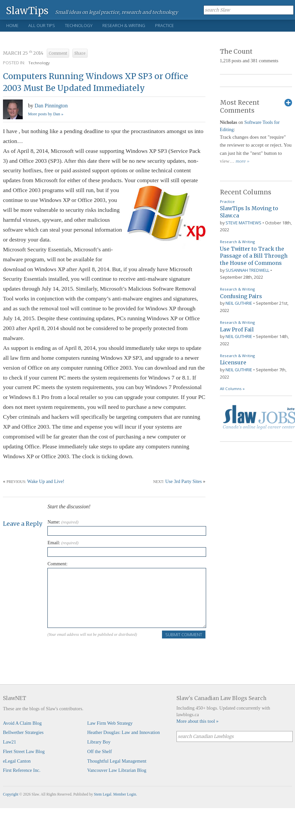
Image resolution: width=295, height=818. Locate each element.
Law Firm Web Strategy (110, 723)
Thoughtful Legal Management (117, 761)
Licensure (233, 362)
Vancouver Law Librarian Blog (116, 770)
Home (12, 25)
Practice (164, 25)
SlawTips (27, 10)
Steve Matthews (243, 223)
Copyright (10, 794)
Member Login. (125, 794)
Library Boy (99, 742)
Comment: (57, 563)
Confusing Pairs (241, 296)
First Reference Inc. (21, 770)
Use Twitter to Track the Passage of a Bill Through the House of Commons (254, 255)
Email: (62, 542)
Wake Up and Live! (46, 481)
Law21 (9, 742)
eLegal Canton (17, 761)
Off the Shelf (99, 751)
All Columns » (232, 388)
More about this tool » (197, 721)
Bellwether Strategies (23, 732)
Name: (62, 521)
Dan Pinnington (51, 105)
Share (80, 53)
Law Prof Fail (237, 329)
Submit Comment (183, 634)
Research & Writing (123, 25)
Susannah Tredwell (247, 270)
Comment (58, 53)
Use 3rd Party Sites (183, 481)
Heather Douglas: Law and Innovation (123, 732)
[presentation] (97, 652)
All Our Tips (41, 25)
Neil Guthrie (239, 303)
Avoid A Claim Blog (22, 723)
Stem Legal (102, 794)
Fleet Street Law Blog (24, 751)
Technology (79, 25)
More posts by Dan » (45, 114)
